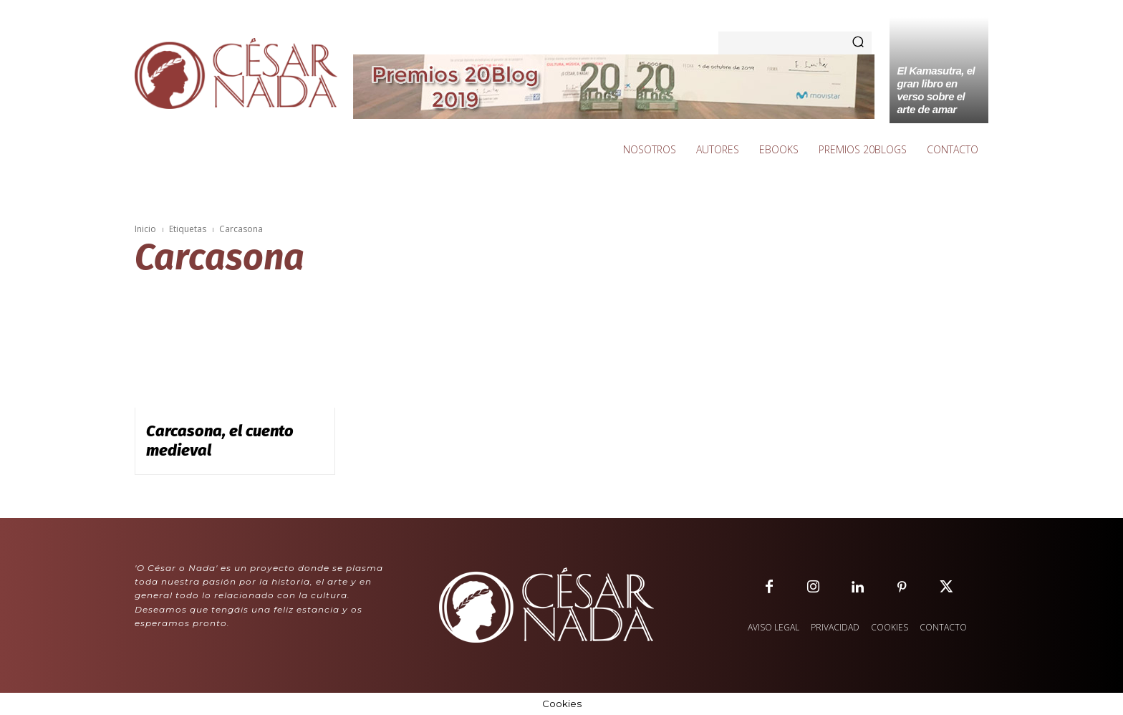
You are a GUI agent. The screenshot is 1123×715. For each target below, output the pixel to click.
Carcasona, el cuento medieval (220, 440)
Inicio (145, 229)
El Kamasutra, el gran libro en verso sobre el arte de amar (936, 89)
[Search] (858, 43)
